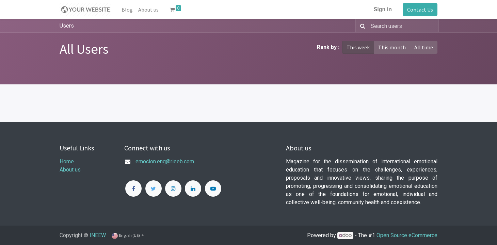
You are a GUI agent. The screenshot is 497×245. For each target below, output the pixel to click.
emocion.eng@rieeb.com (164, 161)
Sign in (383, 9)
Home (67, 161)
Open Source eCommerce (406, 235)
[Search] (361, 25)
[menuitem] (127, 9)
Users (67, 25)
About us (70, 169)
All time (423, 47)
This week (358, 47)
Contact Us (420, 9)
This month (392, 47)
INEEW (98, 235)
